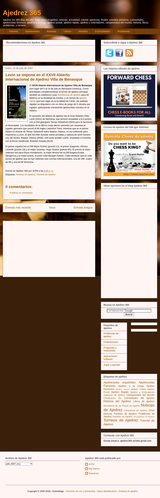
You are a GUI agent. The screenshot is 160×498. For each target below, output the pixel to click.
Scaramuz (94, 473)
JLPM (91, 464)
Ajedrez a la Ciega (131, 386)
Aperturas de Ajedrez (114, 395)
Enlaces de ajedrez (128, 491)
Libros (67, 31)
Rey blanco (94, 468)
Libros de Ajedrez (143, 401)
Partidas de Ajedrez (125, 413)
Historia (83, 31)
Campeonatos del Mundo (140, 395)
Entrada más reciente (18, 207)
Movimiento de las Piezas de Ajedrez (122, 406)
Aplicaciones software (110, 357)
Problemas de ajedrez (111, 335)
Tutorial (13, 31)
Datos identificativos (107, 491)
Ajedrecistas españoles (120, 382)
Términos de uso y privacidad (80, 491)
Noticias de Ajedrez (25, 174)
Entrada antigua (83, 207)
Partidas (51, 31)
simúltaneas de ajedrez (69, 95)
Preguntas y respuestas (110, 349)
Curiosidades (102, 31)
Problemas (124, 31)
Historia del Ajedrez (117, 401)
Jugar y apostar (112, 364)
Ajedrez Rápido (120, 392)
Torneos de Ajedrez (46, 174)
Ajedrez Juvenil (123, 389)
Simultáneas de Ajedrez (144, 417)
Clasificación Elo (112, 398)
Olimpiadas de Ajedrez (135, 410)
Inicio (52, 207)
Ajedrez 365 (22, 13)
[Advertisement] (49, 53)
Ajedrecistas (32, 31)
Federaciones (111, 342)
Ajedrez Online (138, 389)
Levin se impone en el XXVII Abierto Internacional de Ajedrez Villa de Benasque (44, 77)
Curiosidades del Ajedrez (139, 398)
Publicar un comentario (21, 192)
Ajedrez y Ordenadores (142, 392)
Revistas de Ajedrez (122, 416)
